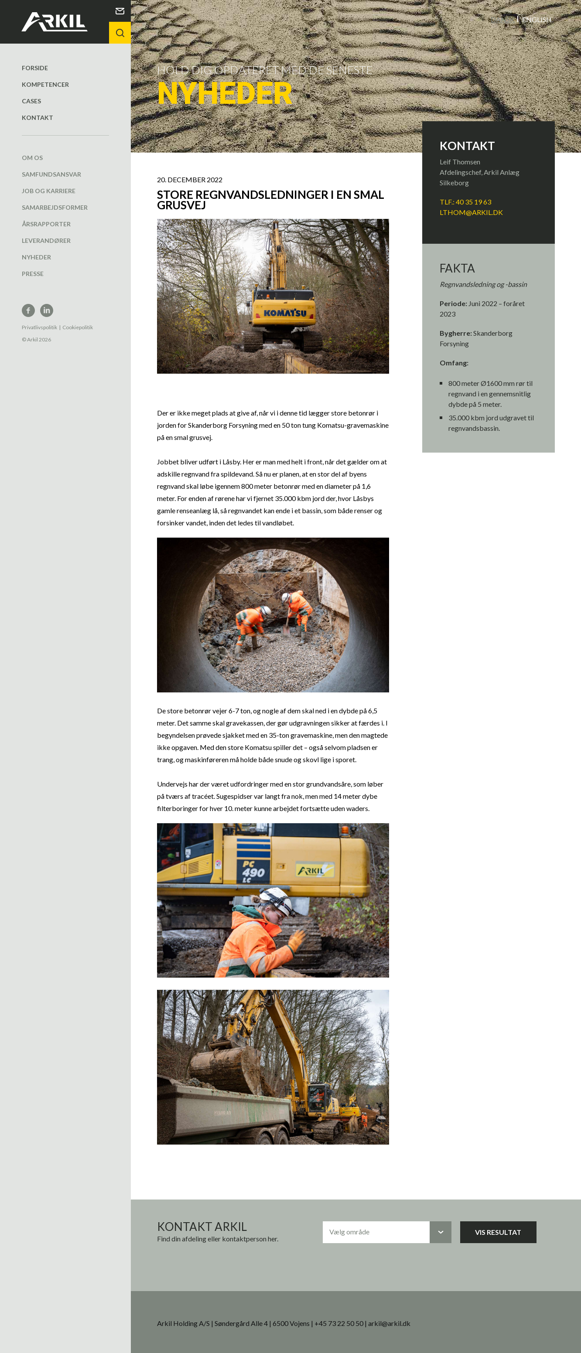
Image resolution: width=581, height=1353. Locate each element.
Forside (35, 67)
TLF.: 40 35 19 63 (466, 201)
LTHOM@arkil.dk (471, 212)
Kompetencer (45, 84)
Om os (32, 157)
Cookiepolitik (77, 327)
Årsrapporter (46, 223)
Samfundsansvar (51, 173)
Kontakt (37, 117)
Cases (31, 100)
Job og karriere (48, 190)
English (537, 19)
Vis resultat (498, 1231)
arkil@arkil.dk (389, 1323)
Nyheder (36, 256)
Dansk (503, 19)
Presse (33, 273)
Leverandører (46, 240)
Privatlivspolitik (39, 327)
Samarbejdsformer (55, 207)
